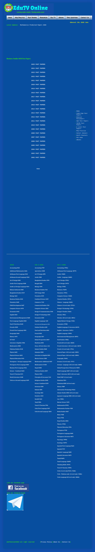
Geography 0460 (14, 333)
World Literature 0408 (16, 377)
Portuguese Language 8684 (65, 433)
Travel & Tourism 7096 (41, 405)
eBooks (61, 18)
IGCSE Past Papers (80, 124)
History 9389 (61, 386)
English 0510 (13, 314)
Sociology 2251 (39, 393)
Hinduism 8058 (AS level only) (66, 383)
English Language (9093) (64, 333)
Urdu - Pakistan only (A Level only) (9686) (69, 474)
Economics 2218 (39, 318)
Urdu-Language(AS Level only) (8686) (68, 477)
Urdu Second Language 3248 (43, 411)
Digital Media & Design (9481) (66, 321)
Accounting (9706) (62, 268)
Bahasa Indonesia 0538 (16, 290)
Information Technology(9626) (66, 389)
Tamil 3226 (38, 402)
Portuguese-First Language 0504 (19, 364)
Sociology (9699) (62, 443)
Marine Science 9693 (63, 402)
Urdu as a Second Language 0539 (19, 380)
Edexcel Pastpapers (80, 118)
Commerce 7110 (39, 302)
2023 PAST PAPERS (38, 72)
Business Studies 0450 (16, 299)
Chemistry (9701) (62, 293)
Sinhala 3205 (38, 389)
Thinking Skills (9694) (63, 464)
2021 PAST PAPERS (38, 80)
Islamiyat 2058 (39, 352)
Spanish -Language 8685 (64, 452)
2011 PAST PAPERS (38, 121)
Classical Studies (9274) (64, 299)
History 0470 (13, 336)
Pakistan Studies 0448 (16, 349)
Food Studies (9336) (63, 339)
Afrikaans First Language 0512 (19, 274)
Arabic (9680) (61, 274)
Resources (43, 18)
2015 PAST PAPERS (38, 105)
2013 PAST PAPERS (38, 113)
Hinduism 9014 (61, 380)
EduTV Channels (81, 135)
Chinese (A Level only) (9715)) (66, 305)
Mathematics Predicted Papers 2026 (32, 25)
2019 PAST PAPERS (38, 88)
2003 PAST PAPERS (38, 153)
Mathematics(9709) (63, 405)
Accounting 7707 (39, 268)
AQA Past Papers (82, 121)
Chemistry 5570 (39, 296)
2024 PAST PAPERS (38, 68)
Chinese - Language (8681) (65, 302)
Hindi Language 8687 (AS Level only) (68, 371)
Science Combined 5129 (41, 383)
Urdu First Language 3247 (42, 408)
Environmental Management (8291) (67, 336)
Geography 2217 (39, 336)
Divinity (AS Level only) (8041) (66, 318)
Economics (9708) (62, 324)
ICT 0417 (12, 339)
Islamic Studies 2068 (41, 349)
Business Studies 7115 (41, 290)
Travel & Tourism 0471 (16, 374)
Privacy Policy (46, 542)
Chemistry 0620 (14, 302)
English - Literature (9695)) (65, 330)
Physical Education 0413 (17, 358)
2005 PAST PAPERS (38, 145)
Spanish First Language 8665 (65, 446)
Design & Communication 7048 (44, 311)
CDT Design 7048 (40, 293)
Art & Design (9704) (63, 280)
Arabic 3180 (38, 277)
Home (10, 18)
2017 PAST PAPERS (38, 97)
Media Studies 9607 (63, 411)
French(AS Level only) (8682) (65, 343)
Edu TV (52, 18)
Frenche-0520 (14, 327)
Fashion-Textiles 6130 (41, 327)
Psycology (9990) (62, 439)
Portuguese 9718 (62, 430)
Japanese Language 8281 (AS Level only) (69, 396)
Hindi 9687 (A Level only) (64, 377)
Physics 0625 (13, 352)
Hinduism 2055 (39, 343)
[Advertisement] (46, 41)
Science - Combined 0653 (17, 371)
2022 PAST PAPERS (38, 76)
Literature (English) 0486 (17, 343)
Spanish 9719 (61, 449)
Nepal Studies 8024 (62, 421)
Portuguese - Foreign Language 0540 (20, 361)
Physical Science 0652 (16, 355)
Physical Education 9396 (64, 427)
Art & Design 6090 (40, 274)
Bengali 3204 (38, 283)
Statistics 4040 (39, 396)
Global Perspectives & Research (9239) (68, 368)
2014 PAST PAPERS (38, 109)
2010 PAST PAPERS (38, 125)
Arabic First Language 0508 (18, 283)
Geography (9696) (62, 358)
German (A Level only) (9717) (65, 361)
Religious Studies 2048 (41, 380)
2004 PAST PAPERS (38, 149)
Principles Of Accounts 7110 (43, 377)
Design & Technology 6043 (42, 314)
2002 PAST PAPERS (38, 157)
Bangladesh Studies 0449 (17, 293)
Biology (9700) (61, 286)
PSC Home (79, 137)
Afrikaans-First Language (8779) (66, 271)
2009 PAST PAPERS (38, 129)
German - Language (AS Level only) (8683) (69, 364)
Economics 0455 (14, 311)
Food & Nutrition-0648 (16, 324)
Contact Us (85, 18)
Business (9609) (62, 290)
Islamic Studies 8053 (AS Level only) (67, 393)
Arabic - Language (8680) (64, 277)
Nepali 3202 (38, 368)
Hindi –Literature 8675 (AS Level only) (68, 374)
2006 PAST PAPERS (38, 141)
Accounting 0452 (15, 268)
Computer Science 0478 (17, 308)
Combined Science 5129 (41, 299)
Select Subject (81, 133)
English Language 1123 (41, 321)
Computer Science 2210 (41, 308)
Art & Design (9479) (63, 283)
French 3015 (38, 333)
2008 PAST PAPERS (38, 133)
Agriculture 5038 (40, 271)
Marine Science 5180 (41, 358)
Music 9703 (60, 418)
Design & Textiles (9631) (64, 311)
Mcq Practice (20, 18)
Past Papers (32, 18)
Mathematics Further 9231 (65, 408)
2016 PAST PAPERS (38, 101)
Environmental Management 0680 (20, 318)
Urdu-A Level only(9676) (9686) (66, 471)
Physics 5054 (38, 374)
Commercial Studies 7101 (42, 305)
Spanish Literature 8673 (64, 455)
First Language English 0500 (18, 321)
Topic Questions (72, 18)
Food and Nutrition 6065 (42, 330)
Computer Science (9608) (64, 296)
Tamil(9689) (61, 458)
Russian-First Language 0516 (18, 368)
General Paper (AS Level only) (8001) (68, 352)
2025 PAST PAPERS (38, 64)
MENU (78, 111)
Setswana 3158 (39, 386)
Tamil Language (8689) (64, 461)
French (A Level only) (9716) (65, 349)
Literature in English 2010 (42, 355)
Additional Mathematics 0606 (18, 271)
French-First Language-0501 (18, 330)
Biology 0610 (13, 296)
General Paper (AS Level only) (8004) (68, 355)
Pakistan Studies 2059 (41, 371)
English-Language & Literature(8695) (68, 327)
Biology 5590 (38, 286)
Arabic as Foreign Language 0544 (19, 286)
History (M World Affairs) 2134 (42, 346)
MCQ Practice (81, 131)
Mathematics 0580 (15, 346)
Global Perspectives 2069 (42, 339)
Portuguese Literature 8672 (65, 436)
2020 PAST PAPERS (38, 84)
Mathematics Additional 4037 (43, 361)
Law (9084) (60, 399)
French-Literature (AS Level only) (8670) (69, 346)
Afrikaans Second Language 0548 (19, 277)
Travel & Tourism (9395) (64, 468)
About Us (56, 542)
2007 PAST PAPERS (38, 137)
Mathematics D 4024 (41, 364)
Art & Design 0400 (15, 280)
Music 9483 (60, 414)
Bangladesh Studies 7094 (42, 280)
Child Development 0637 (17, 305)
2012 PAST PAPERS (38, 117)
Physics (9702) (61, 424)
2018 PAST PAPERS (38, 93)
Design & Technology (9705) (65, 308)
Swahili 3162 (38, 399)
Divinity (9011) (61, 314)
